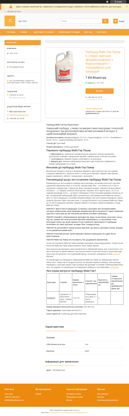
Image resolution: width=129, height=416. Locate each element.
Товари (23, 32)
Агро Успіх (9, 394)
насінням (116, 254)
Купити (99, 91)
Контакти (101, 32)
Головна (11, 32)
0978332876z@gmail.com (18, 115)
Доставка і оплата (73, 394)
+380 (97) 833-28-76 (12, 397)
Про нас (88, 32)
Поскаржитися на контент (59, 412)
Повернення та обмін (69, 32)
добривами (114, 267)
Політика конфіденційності (107, 400)
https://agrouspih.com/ (17, 111)
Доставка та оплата (44, 32)
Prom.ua (76, 410)
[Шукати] (105, 21)
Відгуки (69, 400)
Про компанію (102, 394)
